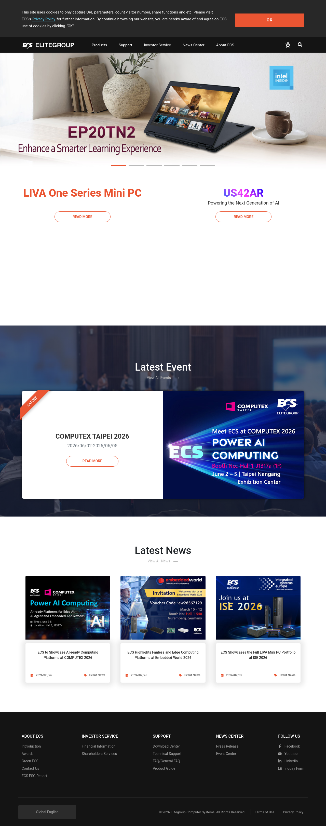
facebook (289, 743)
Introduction (31, 743)
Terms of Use (262, 809)
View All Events (163, 371)
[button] (118, 158)
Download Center (166, 743)
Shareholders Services (99, 750)
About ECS (225, 38)
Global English (47, 809)
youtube (287, 750)
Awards (28, 750)
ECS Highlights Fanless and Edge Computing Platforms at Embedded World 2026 (162, 648)
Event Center (226, 750)
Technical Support (167, 750)
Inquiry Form (291, 765)
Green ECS (30, 758)
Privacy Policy (236, 12)
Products (99, 38)
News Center (193, 38)
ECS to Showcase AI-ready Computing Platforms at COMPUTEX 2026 (67, 648)
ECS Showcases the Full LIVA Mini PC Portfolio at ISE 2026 (258, 648)
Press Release (227, 743)
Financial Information (98, 743)
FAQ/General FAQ (166, 758)
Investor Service (157, 38)
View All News (163, 554)
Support (125, 38)
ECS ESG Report (34, 772)
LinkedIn (288, 758)
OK (284, 15)
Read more (92, 455)
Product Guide (164, 765)
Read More (82, 209)
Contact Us (30, 765)
